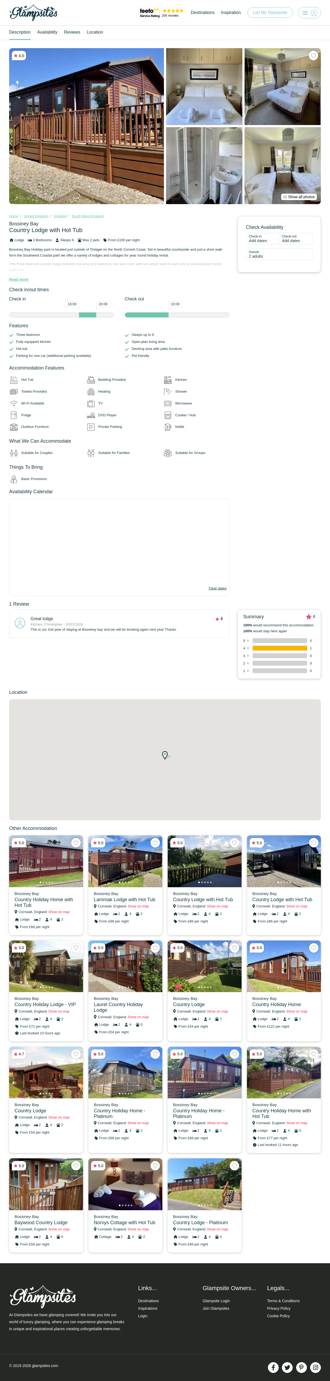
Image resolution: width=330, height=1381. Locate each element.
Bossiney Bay (23, 223)
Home (14, 216)
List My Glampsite (270, 12)
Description (20, 32)
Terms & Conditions (283, 1301)
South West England (87, 216)
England (60, 216)
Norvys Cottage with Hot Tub (124, 1222)
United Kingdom (36, 216)
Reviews (72, 32)
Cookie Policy (278, 1316)
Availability (47, 32)
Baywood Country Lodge (41, 1222)
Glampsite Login (216, 1301)
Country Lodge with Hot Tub (203, 899)
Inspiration (231, 12)
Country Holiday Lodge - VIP (45, 1004)
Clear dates (218, 588)
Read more (18, 279)
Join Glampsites (216, 1308)
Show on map (59, 912)
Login (142, 1316)
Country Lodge (189, 1004)
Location (95, 32)
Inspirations (147, 1308)
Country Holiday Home (276, 1004)
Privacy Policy (278, 1308)
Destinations (202, 12)
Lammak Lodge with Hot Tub (124, 899)
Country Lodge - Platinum (200, 1222)
